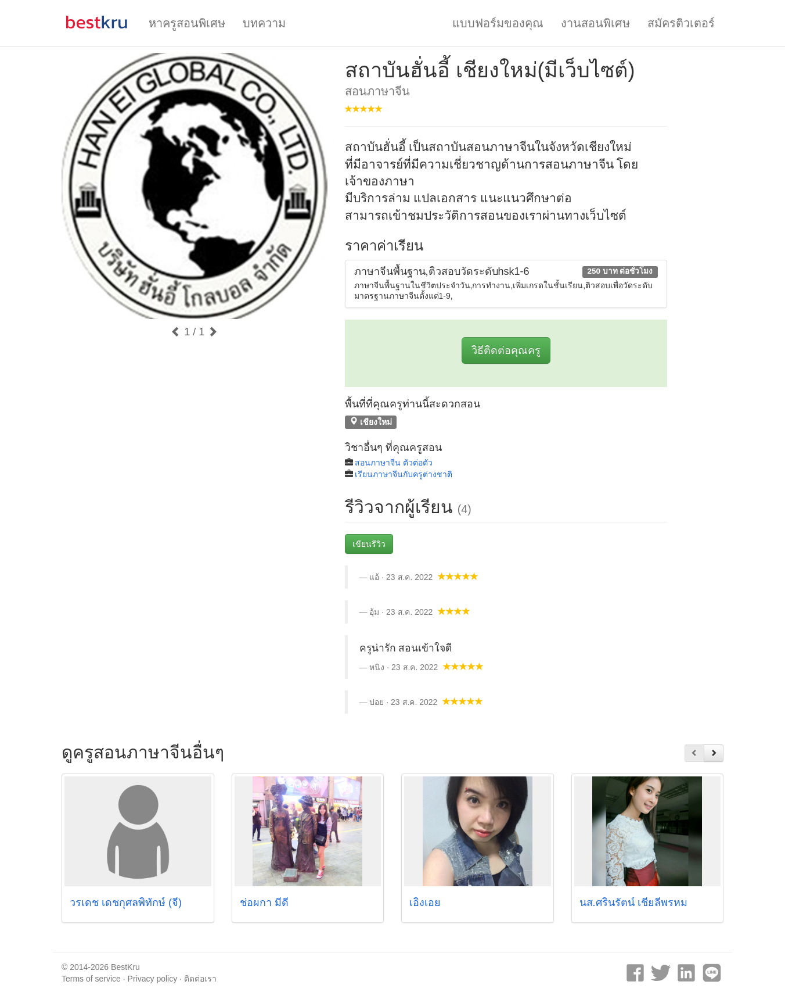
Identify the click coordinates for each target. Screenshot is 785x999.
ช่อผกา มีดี (264, 902)
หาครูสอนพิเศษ (187, 23)
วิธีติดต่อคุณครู (506, 350)
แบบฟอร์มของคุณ (497, 23)
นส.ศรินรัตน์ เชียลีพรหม (633, 902)
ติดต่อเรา (200, 978)
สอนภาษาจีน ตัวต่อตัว (394, 462)
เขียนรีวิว (369, 544)
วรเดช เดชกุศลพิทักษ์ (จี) (126, 902)
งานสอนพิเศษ (595, 23)
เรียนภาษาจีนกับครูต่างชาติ (403, 474)
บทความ (264, 23)
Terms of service (91, 978)
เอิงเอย (425, 902)
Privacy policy (153, 978)
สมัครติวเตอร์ (681, 23)
